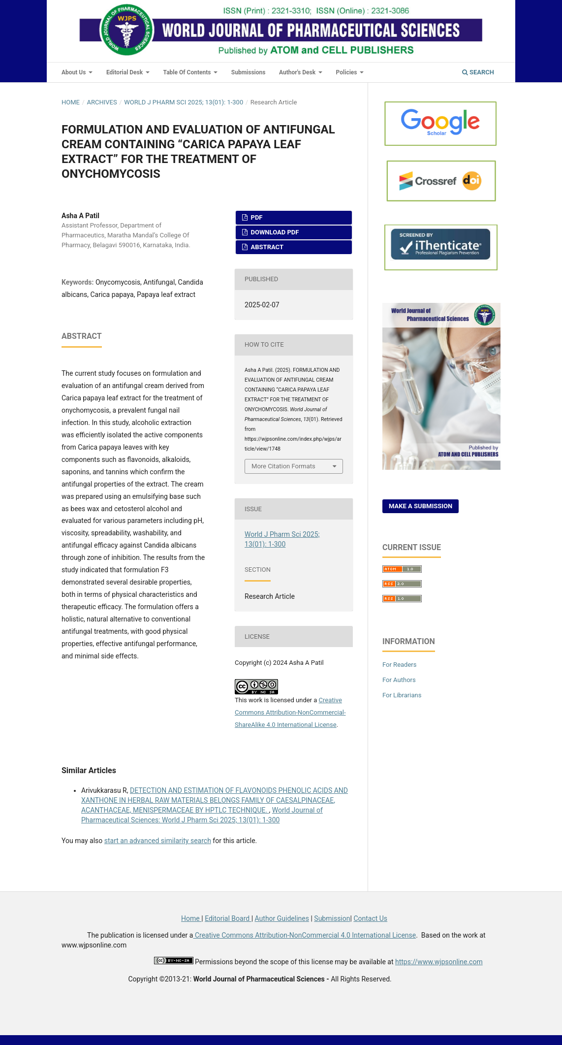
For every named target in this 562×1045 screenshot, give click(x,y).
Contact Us (370, 918)
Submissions (248, 72)
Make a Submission (420, 506)
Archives (102, 102)
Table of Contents (188, 72)
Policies (347, 72)
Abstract (266, 247)
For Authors (399, 680)
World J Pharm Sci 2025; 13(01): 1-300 (183, 102)
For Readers (399, 664)
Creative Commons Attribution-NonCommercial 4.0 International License (304, 935)
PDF (255, 217)
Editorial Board (228, 918)
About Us (74, 72)
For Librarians (401, 695)
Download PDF (274, 232)
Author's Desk (298, 72)
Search (478, 72)
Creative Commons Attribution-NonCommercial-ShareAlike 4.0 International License (290, 712)
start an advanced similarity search (157, 841)
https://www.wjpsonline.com (439, 962)
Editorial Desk (125, 72)
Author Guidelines (282, 918)
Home (71, 102)
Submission (332, 918)
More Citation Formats (283, 466)
